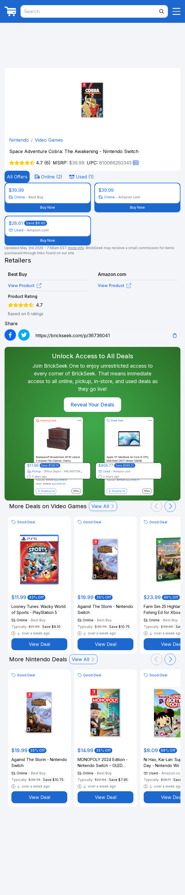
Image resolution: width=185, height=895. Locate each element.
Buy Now (47, 207)
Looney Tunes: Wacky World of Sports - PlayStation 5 (38, 609)
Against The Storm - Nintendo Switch (105, 609)
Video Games (49, 140)
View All (103, 506)
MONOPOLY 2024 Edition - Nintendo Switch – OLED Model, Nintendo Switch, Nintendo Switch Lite (103, 762)
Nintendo (19, 140)
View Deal (39, 644)
